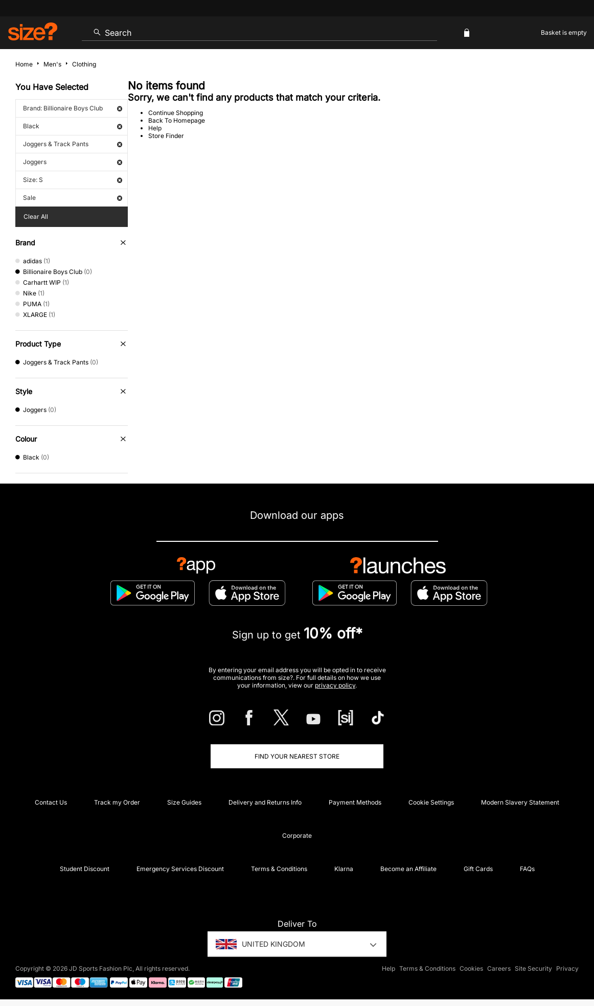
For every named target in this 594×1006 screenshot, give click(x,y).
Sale (72, 197)
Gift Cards (478, 869)
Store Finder (166, 136)
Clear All (36, 216)
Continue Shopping (175, 113)
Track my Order (117, 802)
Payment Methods (355, 802)
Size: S (72, 180)
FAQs (527, 869)
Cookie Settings (431, 802)
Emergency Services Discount (180, 869)
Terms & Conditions (279, 869)
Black (72, 126)
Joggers (72, 162)
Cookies (471, 968)
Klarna (343, 869)
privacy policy (335, 685)
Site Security (533, 968)
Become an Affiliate (408, 869)
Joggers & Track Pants (72, 144)
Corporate (297, 835)
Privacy (567, 968)
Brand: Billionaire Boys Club (72, 108)
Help (155, 128)
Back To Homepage (176, 120)
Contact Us (51, 802)
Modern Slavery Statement (520, 802)
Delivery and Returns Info (265, 802)
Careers (499, 968)
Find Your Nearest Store (297, 756)
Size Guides (184, 802)
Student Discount (84, 869)
